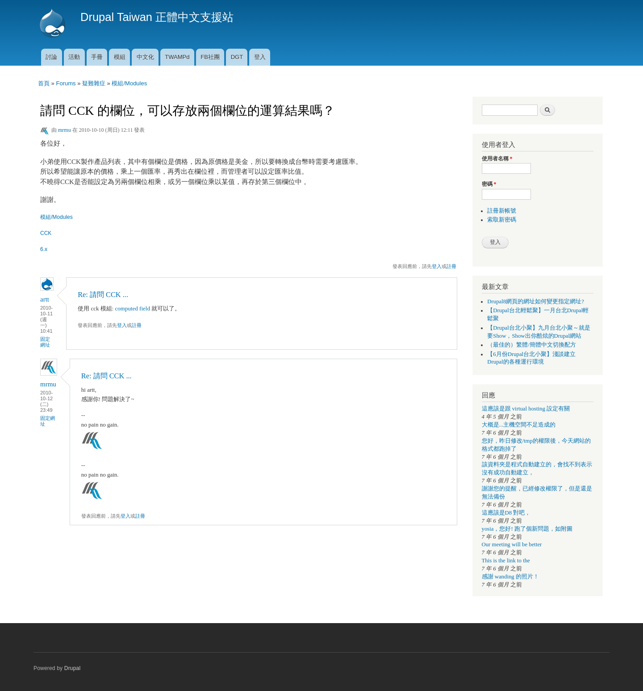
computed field (132, 308)
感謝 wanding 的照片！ (510, 577)
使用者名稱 (497, 158)
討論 (51, 57)
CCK (45, 233)
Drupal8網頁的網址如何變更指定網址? (535, 301)
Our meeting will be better (512, 544)
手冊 (97, 57)
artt (44, 299)
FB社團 (210, 57)
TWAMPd (177, 57)
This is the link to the (506, 560)
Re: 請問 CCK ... (103, 294)
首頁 (44, 83)
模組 (119, 57)
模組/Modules (129, 83)
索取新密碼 (501, 220)
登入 (260, 57)
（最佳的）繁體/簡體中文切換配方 (531, 345)
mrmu (64, 130)
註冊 (451, 266)
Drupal (72, 668)
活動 (74, 57)
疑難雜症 (93, 83)
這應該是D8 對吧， (506, 513)
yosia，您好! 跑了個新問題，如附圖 (527, 529)
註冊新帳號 (501, 211)
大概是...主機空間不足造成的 (519, 425)
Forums (65, 83)
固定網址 (45, 342)
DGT (237, 57)
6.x (43, 249)
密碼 (489, 184)
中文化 (145, 57)
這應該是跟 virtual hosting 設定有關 (526, 409)
